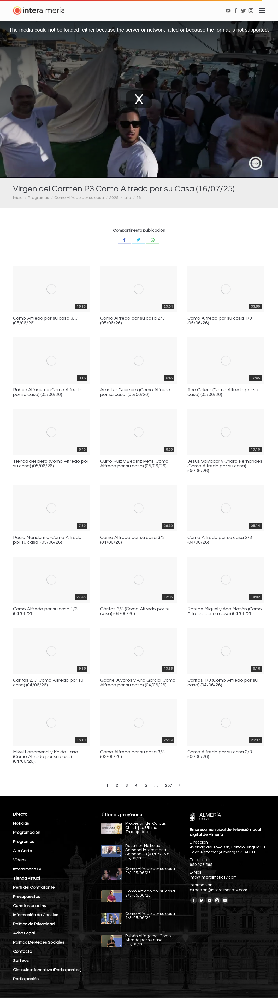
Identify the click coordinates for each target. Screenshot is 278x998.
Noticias (21, 823)
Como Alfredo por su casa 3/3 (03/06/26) (132, 754)
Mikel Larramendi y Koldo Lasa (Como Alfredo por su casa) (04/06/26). (45, 757)
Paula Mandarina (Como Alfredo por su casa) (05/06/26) (47, 540)
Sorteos (21, 961)
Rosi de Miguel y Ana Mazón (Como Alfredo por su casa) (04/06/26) (224, 611)
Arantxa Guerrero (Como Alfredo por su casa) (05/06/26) (135, 392)
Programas (38, 198)
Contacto (22, 951)
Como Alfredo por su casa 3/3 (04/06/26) (132, 540)
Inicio (18, 198)
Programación (26, 832)
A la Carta (22, 851)
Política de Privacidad (34, 924)
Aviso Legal (24, 933)
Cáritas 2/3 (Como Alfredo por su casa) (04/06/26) (48, 682)
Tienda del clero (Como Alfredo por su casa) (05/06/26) (50, 463)
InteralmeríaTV (27, 869)
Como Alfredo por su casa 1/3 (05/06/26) (219, 320)
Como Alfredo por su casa (79, 198)
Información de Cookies (35, 915)
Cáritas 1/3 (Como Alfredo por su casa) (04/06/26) (222, 682)
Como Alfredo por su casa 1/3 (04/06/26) (45, 611)
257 (168, 785)
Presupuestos (26, 896)
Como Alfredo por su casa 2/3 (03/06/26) (219, 754)
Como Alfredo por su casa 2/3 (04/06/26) (219, 540)
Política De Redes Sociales (38, 942)
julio (127, 198)
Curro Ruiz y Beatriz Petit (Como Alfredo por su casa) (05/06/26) (134, 463)
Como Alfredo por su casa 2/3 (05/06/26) (132, 320)
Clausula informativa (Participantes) (47, 970)
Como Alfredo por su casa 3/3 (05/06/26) (45, 320)
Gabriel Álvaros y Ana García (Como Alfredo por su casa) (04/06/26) (138, 682)
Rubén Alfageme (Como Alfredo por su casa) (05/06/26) (47, 392)
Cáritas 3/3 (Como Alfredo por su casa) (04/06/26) (135, 611)
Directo (20, 814)
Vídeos (19, 860)
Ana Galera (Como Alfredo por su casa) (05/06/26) (222, 392)
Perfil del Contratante (34, 887)
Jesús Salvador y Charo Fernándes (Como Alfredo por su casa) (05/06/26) (224, 466)
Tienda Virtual (26, 878)
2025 (114, 198)
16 (138, 198)
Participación (26, 979)
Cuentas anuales (29, 906)
